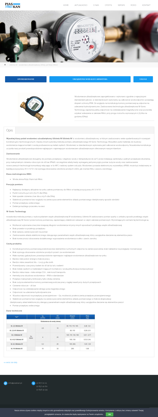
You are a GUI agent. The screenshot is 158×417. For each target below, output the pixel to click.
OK (109, 415)
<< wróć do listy (10, 362)
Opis (9, 130)
